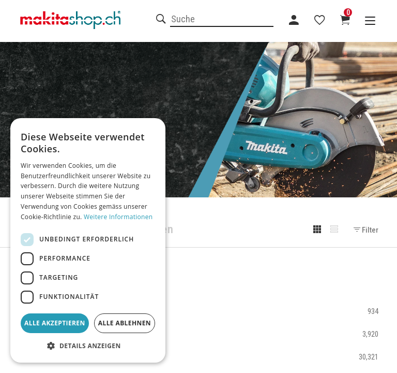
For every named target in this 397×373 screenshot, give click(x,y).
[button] (88, 346)
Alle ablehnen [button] (124, 323)
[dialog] (87, 240)
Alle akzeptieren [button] (54, 323)
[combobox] (221, 19)
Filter (366, 230)
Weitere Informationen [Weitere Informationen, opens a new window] (118, 216)
